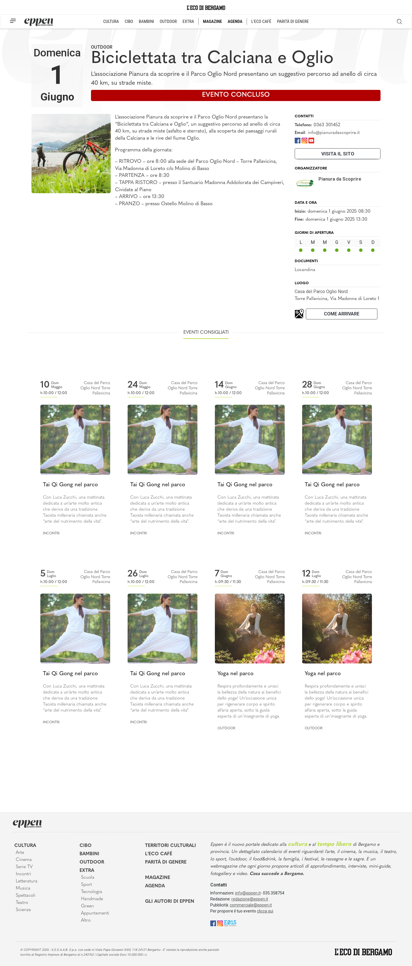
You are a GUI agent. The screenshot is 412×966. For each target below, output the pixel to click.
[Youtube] (311, 140)
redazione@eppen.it (249, 899)
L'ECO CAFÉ (261, 21)
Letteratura (26, 881)
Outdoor (101, 47)
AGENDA (235, 21)
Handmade (92, 899)
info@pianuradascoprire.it (334, 133)
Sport (86, 884)
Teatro (22, 902)
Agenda (155, 886)
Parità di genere (166, 862)
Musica (23, 888)
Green (87, 906)
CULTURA (111, 21)
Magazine (157, 878)
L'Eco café (158, 854)
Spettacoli (25, 895)
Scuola (87, 877)
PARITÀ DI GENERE (293, 21)
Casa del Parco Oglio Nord (321, 291)
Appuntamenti (95, 913)
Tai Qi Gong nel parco (70, 485)
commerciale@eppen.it (251, 905)
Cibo (86, 845)
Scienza (23, 910)
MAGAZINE (212, 21)
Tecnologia (91, 892)
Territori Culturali (170, 845)
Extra (87, 870)
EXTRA (188, 21)
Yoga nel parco (235, 674)
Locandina (305, 270)
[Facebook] (297, 140)
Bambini (89, 854)
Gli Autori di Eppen (169, 901)
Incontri (51, 533)
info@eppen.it (248, 893)
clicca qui (265, 911)
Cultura (25, 845)
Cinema (24, 860)
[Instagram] (304, 140)
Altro (86, 920)
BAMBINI (146, 21)
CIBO (129, 21)
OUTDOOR (168, 21)
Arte (20, 852)
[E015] (230, 923)
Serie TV (24, 867)
